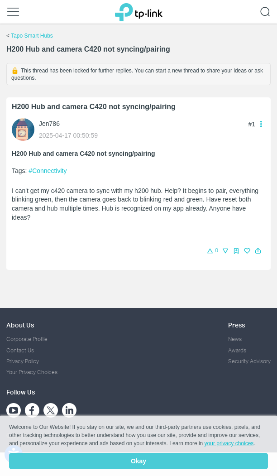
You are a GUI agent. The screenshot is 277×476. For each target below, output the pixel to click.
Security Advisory (249, 361)
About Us (20, 325)
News (235, 339)
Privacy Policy (22, 361)
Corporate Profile (27, 339)
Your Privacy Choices (31, 372)
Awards (237, 350)
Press (236, 325)
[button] (258, 251)
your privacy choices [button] (229, 443)
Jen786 (49, 123)
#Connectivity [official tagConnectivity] (48, 170)
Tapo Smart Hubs (32, 36)
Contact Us (20, 350)
